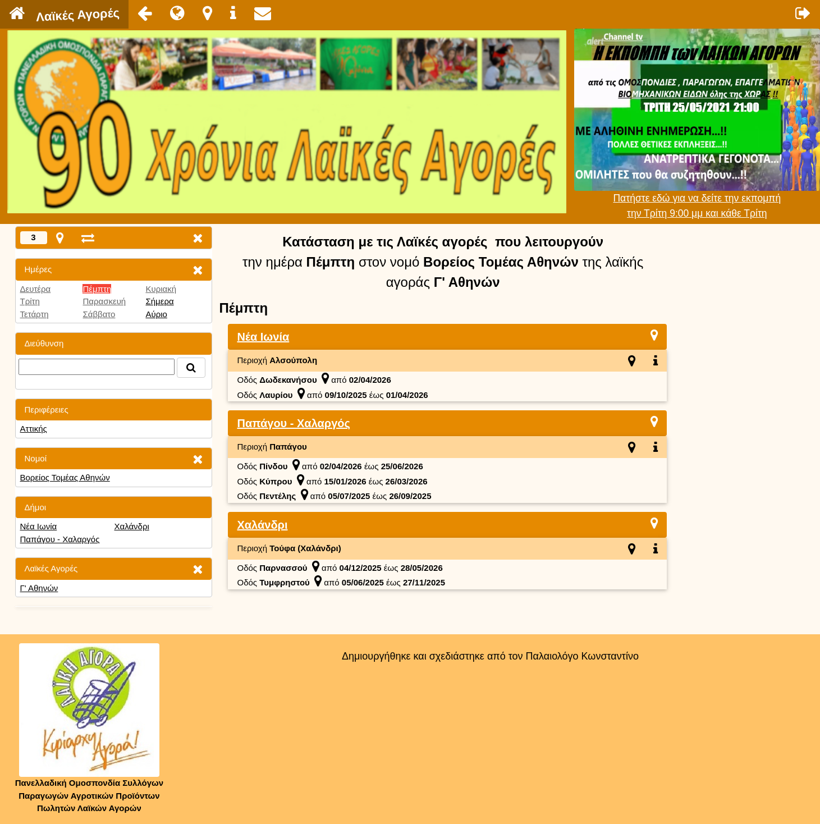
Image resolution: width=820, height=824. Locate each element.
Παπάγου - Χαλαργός (60, 539)
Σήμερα (159, 301)
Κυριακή (160, 289)
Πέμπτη (97, 289)
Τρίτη (30, 301)
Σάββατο (99, 314)
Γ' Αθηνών (39, 588)
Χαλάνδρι (131, 526)
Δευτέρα (35, 289)
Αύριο (156, 314)
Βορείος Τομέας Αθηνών (65, 477)
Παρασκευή (104, 301)
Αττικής (33, 428)
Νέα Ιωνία (38, 526)
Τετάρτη (34, 314)
